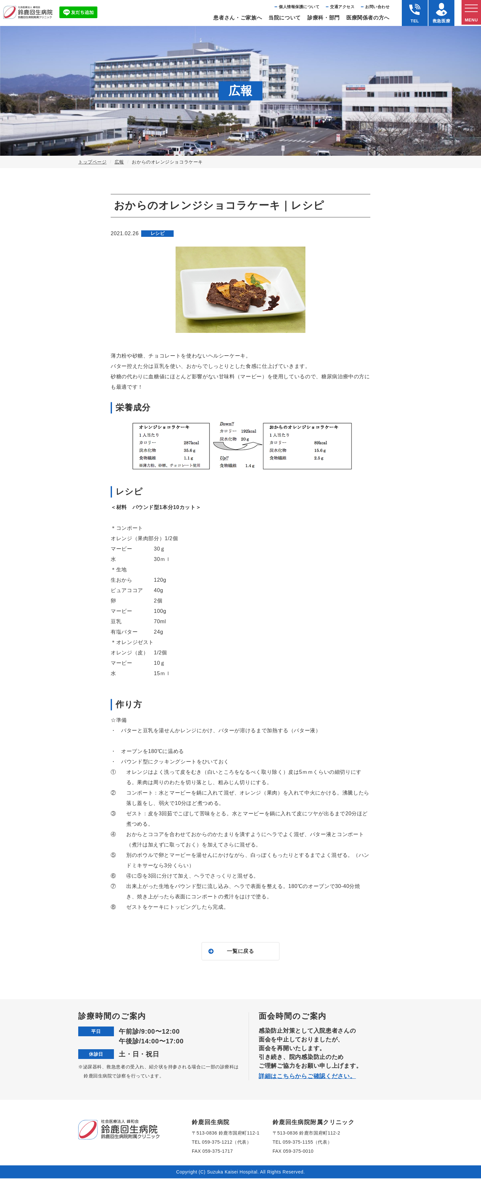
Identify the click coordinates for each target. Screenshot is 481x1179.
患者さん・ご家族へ (237, 17)
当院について (284, 17)
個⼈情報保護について (299, 7)
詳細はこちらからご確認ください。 (307, 1077)
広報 (119, 161)
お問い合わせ (377, 7)
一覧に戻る (240, 951)
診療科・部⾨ (323, 17)
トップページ (92, 161)
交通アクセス (342, 7)
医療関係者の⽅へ (367, 17)
